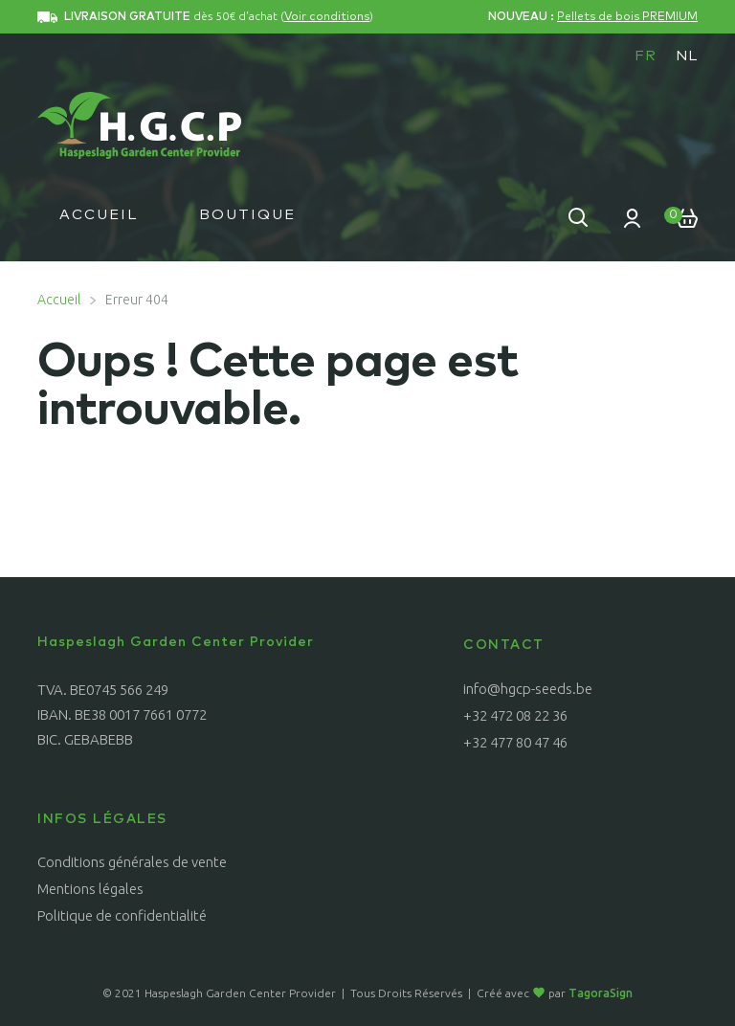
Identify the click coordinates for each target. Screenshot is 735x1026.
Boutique (247, 215)
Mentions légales (90, 889)
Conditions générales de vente (132, 862)
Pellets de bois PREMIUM (627, 17)
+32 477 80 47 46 (515, 742)
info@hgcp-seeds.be (527, 688)
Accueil (98, 215)
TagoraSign (600, 993)
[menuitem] (645, 55)
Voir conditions (326, 17)
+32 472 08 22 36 (515, 715)
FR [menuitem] (646, 56)
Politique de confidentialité (122, 915)
